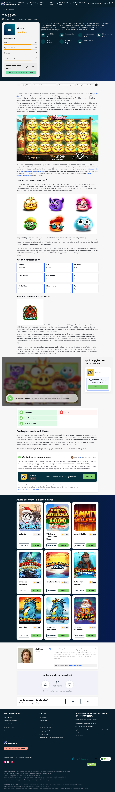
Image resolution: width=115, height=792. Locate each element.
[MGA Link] (94, 759)
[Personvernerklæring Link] (21, 721)
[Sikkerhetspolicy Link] (21, 727)
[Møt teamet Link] (57, 717)
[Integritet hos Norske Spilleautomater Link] (57, 738)
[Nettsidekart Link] (92, 735)
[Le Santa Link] (30, 517)
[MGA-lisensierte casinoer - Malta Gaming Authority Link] (92, 714)
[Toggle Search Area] (113, 3)
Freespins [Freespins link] (42, 3)
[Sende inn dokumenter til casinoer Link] (92, 720)
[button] (109, 3)
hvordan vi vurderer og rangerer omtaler (32, 489)
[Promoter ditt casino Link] (57, 727)
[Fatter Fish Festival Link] (85, 565)
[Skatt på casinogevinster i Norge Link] (92, 723)
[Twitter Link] (5, 762)
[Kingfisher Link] (30, 610)
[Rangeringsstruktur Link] (57, 731)
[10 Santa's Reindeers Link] (85, 610)
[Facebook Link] (8, 762)
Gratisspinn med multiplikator (87, 85)
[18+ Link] (73, 759)
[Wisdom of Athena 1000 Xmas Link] (57, 517)
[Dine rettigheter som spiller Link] (21, 731)
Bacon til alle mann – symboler (44, 85)
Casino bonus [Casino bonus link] (51, 3)
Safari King (20, 171)
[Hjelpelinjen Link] (83, 759)
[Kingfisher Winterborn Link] (57, 610)
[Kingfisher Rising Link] (57, 565)
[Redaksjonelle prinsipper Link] (57, 724)
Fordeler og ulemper (66, 85)
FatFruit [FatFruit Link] (98, 372)
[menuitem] (22, 3)
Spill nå (98, 387)
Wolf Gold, (41, 171)
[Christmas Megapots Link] (30, 565)
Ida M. (78, 457)
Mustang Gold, (93, 169)
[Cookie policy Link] (21, 717)
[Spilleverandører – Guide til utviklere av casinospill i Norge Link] (92, 731)
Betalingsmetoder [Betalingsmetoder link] (63, 3)
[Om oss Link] (57, 713)
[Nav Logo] (8, 3)
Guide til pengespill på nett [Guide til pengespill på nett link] (79, 3)
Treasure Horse (31, 171)
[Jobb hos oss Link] (57, 734)
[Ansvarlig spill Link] (21, 724)
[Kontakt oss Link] (57, 721)
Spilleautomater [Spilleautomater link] (21, 3)
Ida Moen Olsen (11, 19)
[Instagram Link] (12, 762)
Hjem (3, 9)
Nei (88, 701)
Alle (7, 9)
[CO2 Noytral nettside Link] (105, 759)
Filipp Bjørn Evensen (32, 19)
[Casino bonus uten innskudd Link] (92, 727)
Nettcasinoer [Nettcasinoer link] (33, 3)
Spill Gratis (24, 545)
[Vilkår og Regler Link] (21, 713)
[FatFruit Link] (90, 372)
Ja (73, 701)
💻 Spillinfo (26, 85)
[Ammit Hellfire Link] (85, 517)
